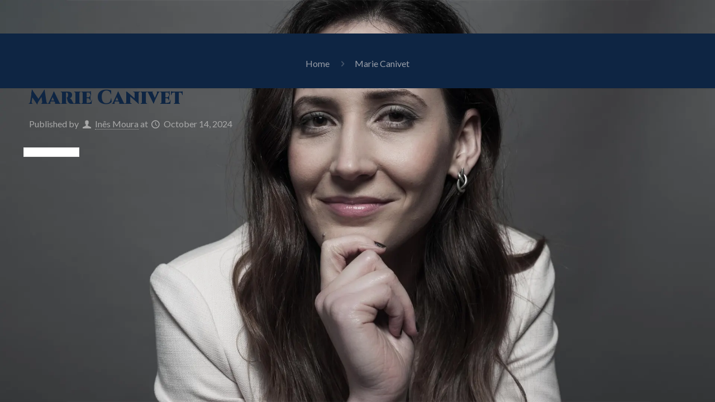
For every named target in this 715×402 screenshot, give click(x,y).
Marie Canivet (382, 63)
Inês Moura (117, 123)
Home (318, 63)
